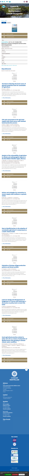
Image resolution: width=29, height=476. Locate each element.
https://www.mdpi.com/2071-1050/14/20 (9, 65)
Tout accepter (8, 474)
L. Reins (7, 88)
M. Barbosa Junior (5, 233)
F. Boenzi (3, 124)
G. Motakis (23, 345)
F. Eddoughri (4, 160)
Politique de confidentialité (14, 470)
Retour (6, 20)
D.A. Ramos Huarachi (23, 233)
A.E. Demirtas (13, 269)
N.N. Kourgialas (5, 343)
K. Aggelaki (18, 345)
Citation (8, 22)
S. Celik (8, 269)
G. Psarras (10, 343)
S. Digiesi (7, 124)
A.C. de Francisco (5, 234)
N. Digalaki (8, 345)
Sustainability (5, 42)
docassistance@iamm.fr (7, 397)
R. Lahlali (20, 160)
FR (24, 1)
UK (26, 1)
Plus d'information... (7, 97)
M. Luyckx (3, 88)
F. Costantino (15, 197)
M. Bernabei (4, 197)
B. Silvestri (16, 124)
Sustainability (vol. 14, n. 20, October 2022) (12, 90)
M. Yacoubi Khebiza (9, 161)
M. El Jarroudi (16, 160)
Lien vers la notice (10, 36)
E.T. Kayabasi (4, 269)
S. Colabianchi (9, 197)
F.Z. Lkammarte (10, 160)
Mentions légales (14, 467)
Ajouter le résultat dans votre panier (8, 70)
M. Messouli (16, 161)
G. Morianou (15, 343)
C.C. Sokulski (16, 233)
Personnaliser (21, 474)
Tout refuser (15, 474)
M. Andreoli (9, 306)
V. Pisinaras (20, 343)
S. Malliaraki (13, 345)
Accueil (2, 20)
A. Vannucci (4, 306)
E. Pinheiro (11, 233)
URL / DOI (8, 103)
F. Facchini (12, 124)
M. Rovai (13, 306)
